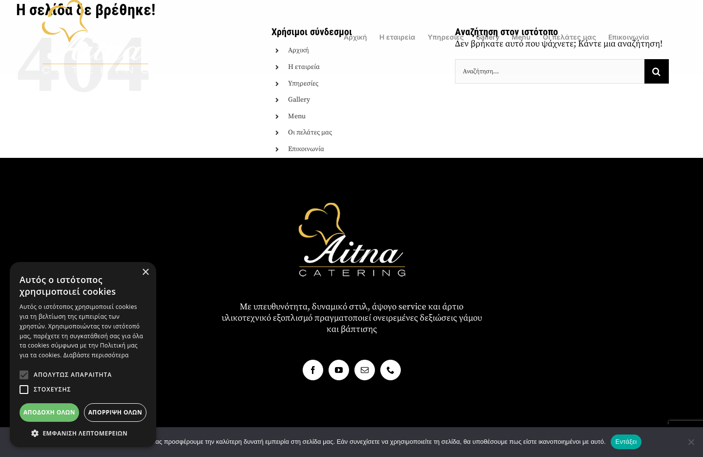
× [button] (145, 272)
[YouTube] (339, 370)
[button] (24, 375)
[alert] (83, 354)
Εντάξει (626, 441)
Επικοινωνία (306, 149)
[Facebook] (313, 370)
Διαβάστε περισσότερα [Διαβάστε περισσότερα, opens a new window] (96, 355)
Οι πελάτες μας (310, 132)
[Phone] (390, 370)
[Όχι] (691, 442)
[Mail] (364, 370)
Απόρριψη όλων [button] (115, 412)
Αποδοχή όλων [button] (49, 412)
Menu (297, 116)
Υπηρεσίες (303, 83)
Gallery (299, 99)
